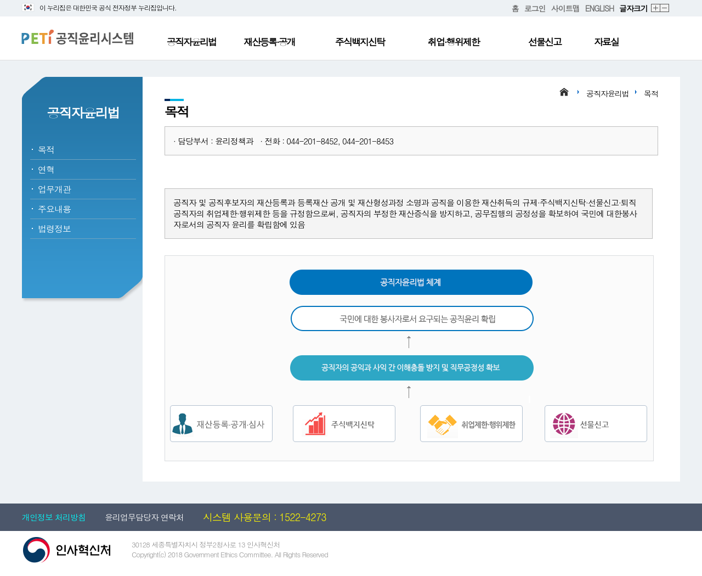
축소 (665, 8)
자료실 (606, 41)
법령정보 (54, 228)
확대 (656, 8)
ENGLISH (599, 8)
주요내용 (54, 209)
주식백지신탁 (359, 41)
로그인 (535, 8)
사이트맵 (565, 8)
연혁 (46, 169)
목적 (46, 149)
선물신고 (544, 41)
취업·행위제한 (453, 41)
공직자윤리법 (191, 41)
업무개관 (54, 189)
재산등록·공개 (269, 41)
